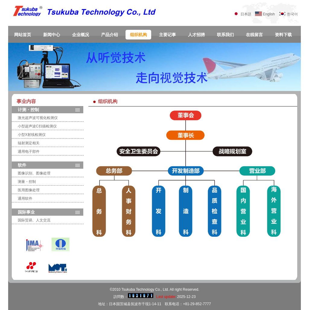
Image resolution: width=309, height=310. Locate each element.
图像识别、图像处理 (34, 173)
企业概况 (80, 35)
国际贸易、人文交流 (34, 220)
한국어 (292, 14)
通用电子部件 (29, 151)
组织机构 (138, 35)
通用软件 (25, 198)
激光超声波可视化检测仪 (38, 118)
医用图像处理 (29, 190)
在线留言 (254, 35)
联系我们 (225, 35)
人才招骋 (196, 35)
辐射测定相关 (29, 143)
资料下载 (283, 35)
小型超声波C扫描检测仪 (37, 126)
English (270, 14)
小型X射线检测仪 (32, 135)
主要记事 (167, 35)
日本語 (246, 14)
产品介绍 (109, 35)
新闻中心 (51, 35)
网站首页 (22, 35)
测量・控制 (27, 182)
